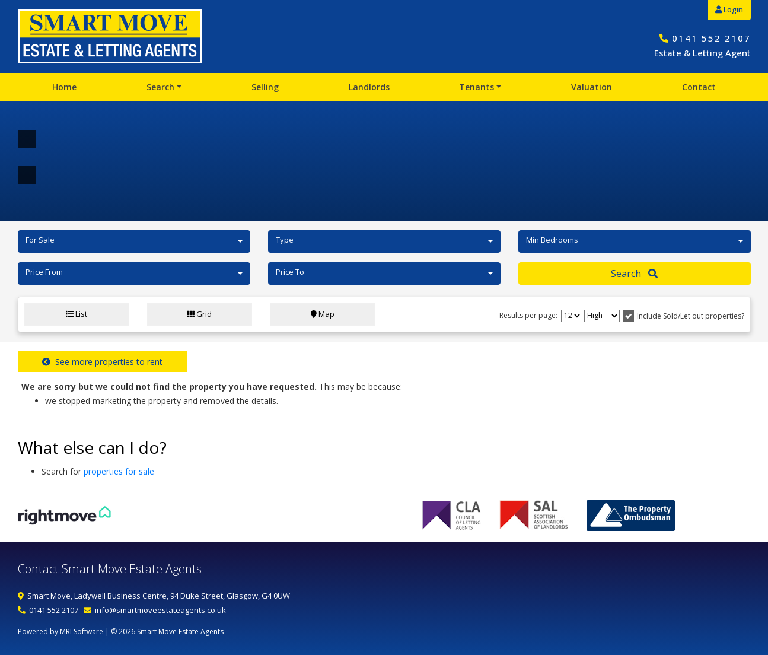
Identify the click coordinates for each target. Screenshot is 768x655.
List (76, 314)
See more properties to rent (102, 361)
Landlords (369, 87)
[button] (134, 241)
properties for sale (119, 471)
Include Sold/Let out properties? (690, 316)
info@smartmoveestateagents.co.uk (160, 610)
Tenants (476, 87)
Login (729, 9)
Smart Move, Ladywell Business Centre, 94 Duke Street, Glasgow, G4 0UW (158, 595)
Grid (199, 314)
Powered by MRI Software (60, 632)
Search (160, 87)
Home (64, 87)
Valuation (591, 87)
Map (322, 314)
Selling (265, 87)
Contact (699, 87)
